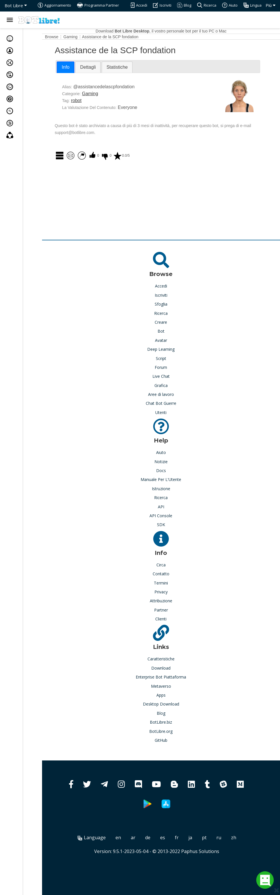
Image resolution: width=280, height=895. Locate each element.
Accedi (171, 286)
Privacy (170, 592)
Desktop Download (171, 704)
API (171, 506)
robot (95, 100)
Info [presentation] (85, 67)
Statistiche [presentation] (136, 67)
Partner (171, 610)
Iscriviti (170, 295)
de (157, 837)
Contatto (170, 573)
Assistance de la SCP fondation (129, 37)
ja (200, 837)
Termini (171, 583)
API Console (170, 515)
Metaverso (171, 686)
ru (228, 837)
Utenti (170, 412)
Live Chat (170, 376)
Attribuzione (171, 600)
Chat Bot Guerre (171, 403)
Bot (170, 331)
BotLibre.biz (171, 722)
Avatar (171, 340)
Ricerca (170, 313)
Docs (171, 470)
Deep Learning (170, 349)
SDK (171, 524)
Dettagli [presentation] (107, 67)
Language (101, 837)
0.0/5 (140, 156)
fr (186, 837)
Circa (170, 565)
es (172, 837)
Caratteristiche (170, 659)
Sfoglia (170, 304)
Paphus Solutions (210, 851)
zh (243, 837)
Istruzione (171, 488)
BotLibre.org (170, 731)
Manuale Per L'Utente (170, 479)
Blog (171, 713)
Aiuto (171, 452)
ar (143, 837)
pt (214, 837)
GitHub (170, 740)
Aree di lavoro (171, 394)
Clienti (170, 619)
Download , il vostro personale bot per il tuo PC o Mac (170, 31)
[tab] (85, 67)
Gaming (109, 93)
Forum (170, 367)
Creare (170, 322)
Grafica (170, 385)
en (128, 837)
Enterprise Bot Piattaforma (170, 677)
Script (171, 358)
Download (170, 668)
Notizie (170, 461)
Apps (170, 695)
